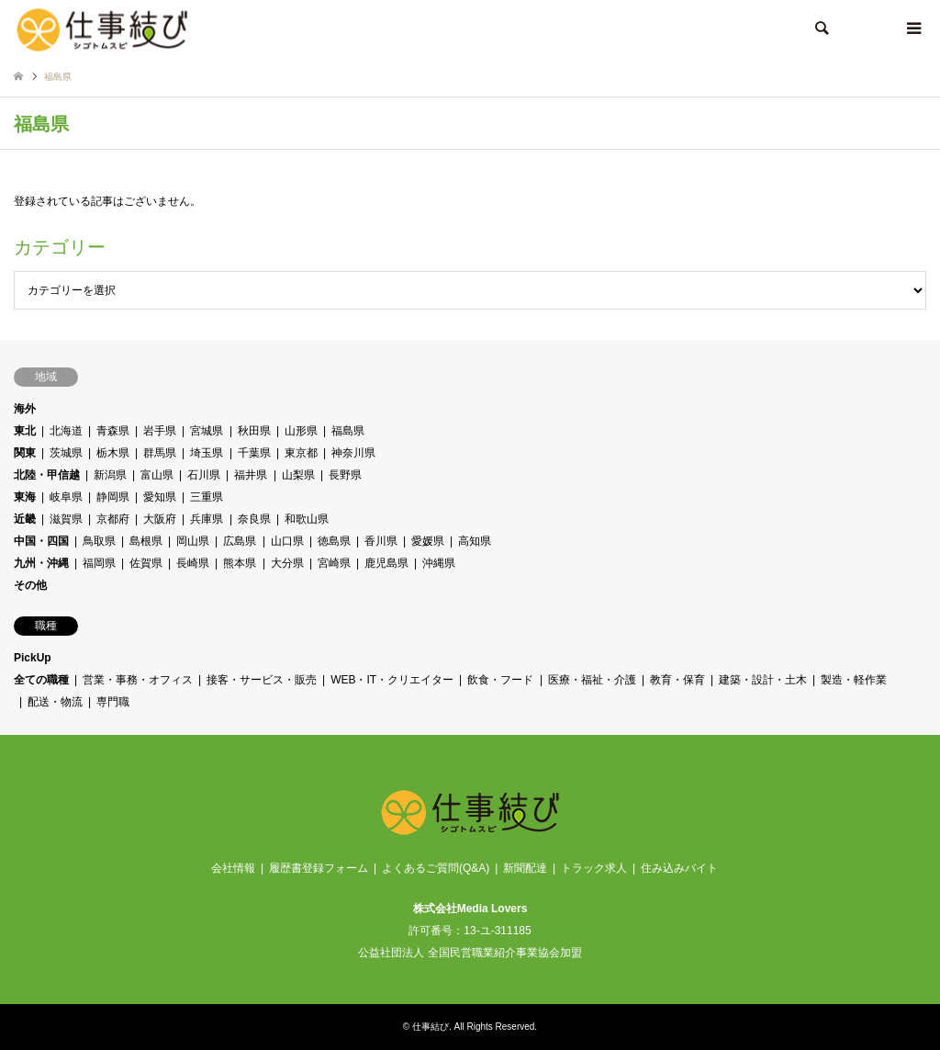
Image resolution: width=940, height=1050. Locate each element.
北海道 (66, 430)
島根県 (145, 541)
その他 (30, 585)
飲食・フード (501, 679)
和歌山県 (307, 519)
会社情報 (233, 868)
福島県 (347, 430)
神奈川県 (353, 452)
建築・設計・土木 (763, 679)
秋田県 (254, 430)
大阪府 (159, 519)
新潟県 (110, 475)
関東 (25, 452)
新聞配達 (525, 868)
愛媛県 (427, 541)
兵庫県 (207, 519)
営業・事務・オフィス (138, 679)
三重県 (207, 497)
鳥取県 (99, 541)
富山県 (156, 475)
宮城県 (207, 430)
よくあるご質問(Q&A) (435, 868)
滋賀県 (66, 519)
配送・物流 (55, 701)
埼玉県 (207, 452)
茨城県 (66, 452)
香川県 (380, 541)
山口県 (287, 541)
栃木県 (112, 452)
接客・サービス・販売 (262, 679)
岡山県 (192, 541)
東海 (25, 497)
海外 (25, 408)
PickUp (32, 657)
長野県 (345, 475)
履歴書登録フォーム (318, 868)
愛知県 (159, 497)
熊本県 (240, 563)
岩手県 (159, 430)
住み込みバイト (679, 868)
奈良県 (254, 519)
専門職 (112, 701)
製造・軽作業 (854, 679)
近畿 (25, 519)
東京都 (301, 452)
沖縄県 (438, 563)
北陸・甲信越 (47, 475)
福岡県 (99, 563)
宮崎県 (334, 563)
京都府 (112, 519)
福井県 (251, 475)
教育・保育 (677, 679)
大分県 (287, 563)
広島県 (240, 541)
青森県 (112, 430)
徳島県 (334, 541)
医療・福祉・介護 (592, 679)
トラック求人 (594, 868)
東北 (25, 430)
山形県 (301, 430)
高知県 (474, 541)
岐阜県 (66, 497)
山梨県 (298, 475)
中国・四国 (41, 541)
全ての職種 (41, 679)
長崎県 (192, 563)
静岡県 (112, 497)
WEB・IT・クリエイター (391, 679)
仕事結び (430, 1027)
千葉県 (254, 452)
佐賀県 (145, 563)
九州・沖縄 (41, 563)
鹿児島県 (386, 563)
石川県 (203, 475)
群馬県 (159, 452)
